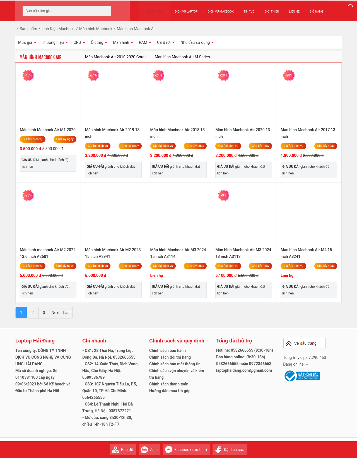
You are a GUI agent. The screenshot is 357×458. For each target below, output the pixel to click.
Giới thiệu (266, 9)
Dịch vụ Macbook (215, 9)
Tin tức (243, 9)
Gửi (336, 447)
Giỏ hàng (311, 9)
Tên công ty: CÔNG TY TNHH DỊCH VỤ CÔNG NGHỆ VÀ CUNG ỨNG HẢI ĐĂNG (43, 357)
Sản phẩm (152, 9)
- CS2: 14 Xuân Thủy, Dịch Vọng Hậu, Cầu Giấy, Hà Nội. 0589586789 (110, 371)
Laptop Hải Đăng (35, 340)
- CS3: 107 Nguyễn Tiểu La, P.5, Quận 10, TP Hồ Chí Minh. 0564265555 (109, 391)
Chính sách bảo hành (167, 350)
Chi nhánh (94, 340)
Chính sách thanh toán (168, 384)
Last (67, 312)
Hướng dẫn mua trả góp (169, 391)
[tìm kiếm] (105, 11)
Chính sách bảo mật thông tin (175, 364)
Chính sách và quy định (176, 340)
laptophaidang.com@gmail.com (244, 370)
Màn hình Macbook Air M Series (182, 57)
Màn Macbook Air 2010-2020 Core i (115, 57)
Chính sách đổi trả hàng (170, 357)
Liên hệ (289, 9)
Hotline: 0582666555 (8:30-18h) (244, 350)
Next (56, 312)
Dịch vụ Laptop (180, 9)
